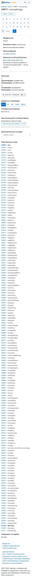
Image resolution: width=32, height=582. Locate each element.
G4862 (7, 54)
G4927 (3, 463)
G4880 (3, 360)
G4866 (3, 328)
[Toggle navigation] (29, 2)
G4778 (3, 168)
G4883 (3, 368)
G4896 (3, 395)
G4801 (3, 218)
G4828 (3, 255)
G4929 (3, 465)
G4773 (3, 155)
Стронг (10, 7)
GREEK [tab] (23, 104)
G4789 (3, 190)
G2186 (13, 54)
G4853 (3, 308)
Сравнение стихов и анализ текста (15, 556)
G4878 (3, 355)
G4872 (3, 343)
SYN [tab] (3, 104)
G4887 (3, 378)
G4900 (3, 405)
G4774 (3, 157)
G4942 (3, 488)
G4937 (3, 480)
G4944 (3, 493)
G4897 (3, 398)
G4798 (3, 213)
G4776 (3, 163)
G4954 (3, 503)
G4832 (3, 265)
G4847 (3, 295)
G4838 (3, 273)
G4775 (3, 160)
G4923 (3, 453)
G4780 (3, 173)
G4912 (3, 425)
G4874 (3, 348)
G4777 (3, 165)
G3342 (3, 152)
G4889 (3, 383)
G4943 (3, 490)
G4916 (3, 435)
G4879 (3, 358)
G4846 (3, 293)
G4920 (3, 445)
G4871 (3, 340)
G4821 (3, 243)
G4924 (3, 455)
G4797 (3, 210)
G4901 (3, 408)
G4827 (3, 253)
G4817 (3, 233)
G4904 (3, 413)
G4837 (3, 270)
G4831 (3, 263)
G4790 (3, 193)
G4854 (3, 310)
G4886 (3, 375)
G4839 (3, 275)
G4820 (3, 240)
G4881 (3, 363)
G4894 (3, 390)
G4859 (3, 315)
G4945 (3, 495)
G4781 (3, 175)
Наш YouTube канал (10, 548)
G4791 (3, 195)
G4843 (3, 285)
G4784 (3, 180)
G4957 (3, 508)
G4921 (3, 448)
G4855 (3, 313)
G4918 (3, 440)
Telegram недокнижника (11, 546)
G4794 (3, 203)
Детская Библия (8, 552)
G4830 (3, 260)
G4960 (3, 515)
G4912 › (11, 14)
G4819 (3, 238)
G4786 (3, 185)
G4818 (3, 235)
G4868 (3, 333)
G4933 (3, 473)
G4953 (3, 500)
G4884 (3, 370)
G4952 (3, 498)
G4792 (3, 198)
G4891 (3, 385)
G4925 (3, 458)
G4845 (3, 290)
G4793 (3, 200)
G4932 (3, 470)
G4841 (3, 280)
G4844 (3, 288)
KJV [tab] (8, 104)
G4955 (3, 505)
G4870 (3, 338)
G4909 (3, 420)
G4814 (3, 225)
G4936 (3, 478)
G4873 (3, 345)
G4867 (3, 330)
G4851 (3, 303)
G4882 (3, 365)
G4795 (3, 205)
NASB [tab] (17, 104)
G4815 (3, 228)
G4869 (3, 335)
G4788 (3, 188)
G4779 (3, 170)
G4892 (3, 388)
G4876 (3, 353)
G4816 (3, 230)
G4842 (3, 283)
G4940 (3, 485)
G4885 (3, 373)
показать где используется (11, 124)
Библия (3, 7)
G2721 (3, 530)
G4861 (3, 320)
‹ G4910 (4, 14)
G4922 (3, 450)
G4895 (3, 393)
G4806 (3, 223)
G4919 (3, 443)
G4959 (3, 513)
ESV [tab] (12, 104)
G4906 (3, 418)
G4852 (3, 305)
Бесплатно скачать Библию (12, 563)
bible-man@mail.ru (7, 575)
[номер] (8, 31)
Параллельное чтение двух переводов (16, 558)
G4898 (3, 400)
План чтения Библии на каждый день (16, 561)
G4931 (3, 468)
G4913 (3, 428)
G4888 (3, 380)
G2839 (3, 147)
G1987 (3, 528)
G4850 (3, 300)
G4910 (3, 423)
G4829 (3, 258)
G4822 (3, 245)
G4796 (3, 208)
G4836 (3, 268)
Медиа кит (6, 543)
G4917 (3, 438)
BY (24, 124)
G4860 (3, 318)
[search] (14, 31)
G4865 (3, 325)
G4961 (3, 518)
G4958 (3, 510)
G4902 (3, 410)
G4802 (3, 220)
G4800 (3, 215)
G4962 (3, 520)
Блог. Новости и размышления (14, 554)
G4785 (3, 183)
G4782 (3, 178)
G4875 (3, 350)
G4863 (3, 323)
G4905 (3, 415)
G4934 (3, 475)
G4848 (3, 298)
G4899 (3, 403)
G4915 (3, 433)
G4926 (3, 460)
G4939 (3, 483)
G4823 (3, 248)
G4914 (3, 430)
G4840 (3, 278)
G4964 (3, 523)
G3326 (3, 150)
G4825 (3, 250)
